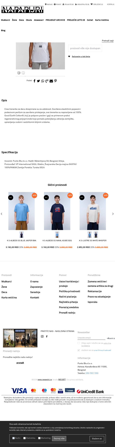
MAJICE (44, 49)
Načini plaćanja (67, 339)
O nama (34, 323)
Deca (4, 334)
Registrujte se (83, 4)
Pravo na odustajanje (99, 339)
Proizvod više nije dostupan (85, 90)
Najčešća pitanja (68, 344)
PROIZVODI (26, 49)
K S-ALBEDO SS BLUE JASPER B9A (21, 282)
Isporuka (92, 344)
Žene (4, 329)
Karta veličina (9, 339)
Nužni (17, 438)
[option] (57, 45)
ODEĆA (36, 49)
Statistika (30, 438)
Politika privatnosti (69, 333)
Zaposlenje (36, 329)
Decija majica (55, 49)
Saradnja (35, 334)
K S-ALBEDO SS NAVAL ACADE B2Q (57, 282)
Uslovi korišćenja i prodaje (69, 325)
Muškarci (6, 323)
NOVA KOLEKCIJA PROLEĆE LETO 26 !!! (57, 45)
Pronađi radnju (67, 355)
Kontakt (34, 339)
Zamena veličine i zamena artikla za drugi (100, 325)
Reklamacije (95, 333)
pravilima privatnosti (102, 392)
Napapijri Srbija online (10, 49)
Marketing (46, 438)
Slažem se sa (96, 392)
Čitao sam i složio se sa (96, 386)
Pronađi (20, 405)
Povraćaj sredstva (69, 349)
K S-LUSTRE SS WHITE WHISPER (92, 282)
